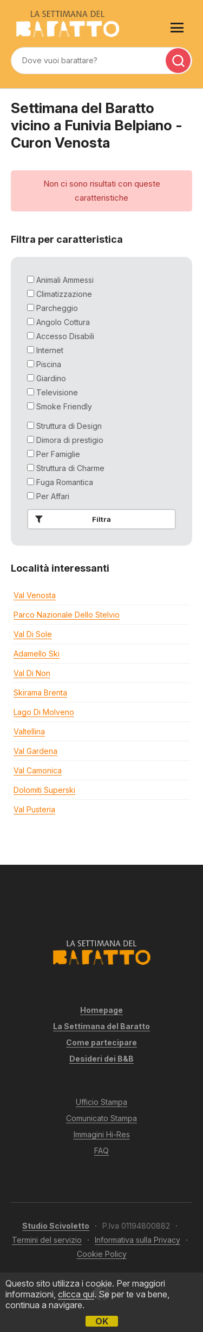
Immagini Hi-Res (102, 1134)
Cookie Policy (102, 1253)
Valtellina (29, 731)
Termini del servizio (47, 1239)
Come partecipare (101, 1042)
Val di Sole (33, 634)
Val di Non (32, 673)
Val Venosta (35, 595)
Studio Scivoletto (55, 1225)
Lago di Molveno (44, 712)
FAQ (101, 1150)
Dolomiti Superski (44, 789)
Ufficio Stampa (101, 1101)
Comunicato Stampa (101, 1118)
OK (101, 1321)
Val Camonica (38, 770)
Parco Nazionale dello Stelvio (67, 614)
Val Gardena (35, 751)
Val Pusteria (34, 809)
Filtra (71, 519)
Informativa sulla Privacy (137, 1239)
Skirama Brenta (40, 692)
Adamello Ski (37, 653)
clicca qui (76, 1294)
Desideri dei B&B (101, 1058)
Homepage (101, 1010)
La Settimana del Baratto (101, 1026)
